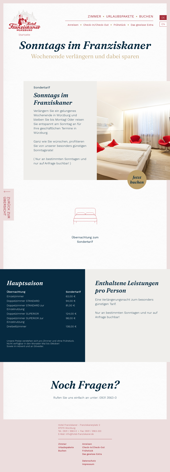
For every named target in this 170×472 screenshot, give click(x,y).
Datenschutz (89, 461)
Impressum (88, 464)
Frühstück (120, 24)
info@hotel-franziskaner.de (80, 434)
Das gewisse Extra (142, 24)
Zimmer (94, 16)
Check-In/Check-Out (96, 24)
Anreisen (73, 24)
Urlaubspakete (120, 16)
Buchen (146, 16)
